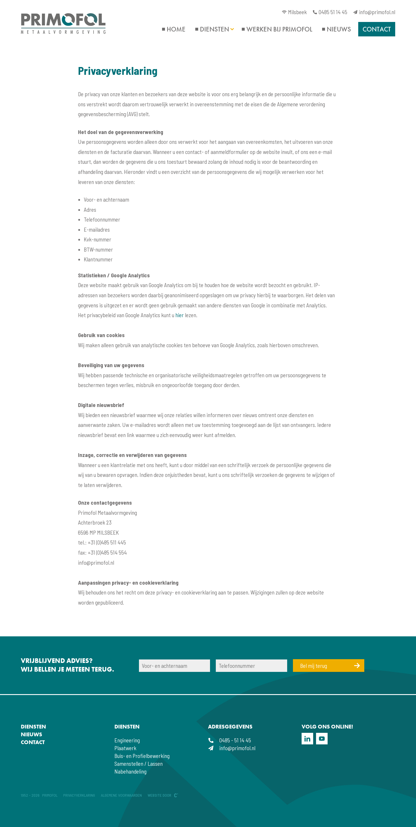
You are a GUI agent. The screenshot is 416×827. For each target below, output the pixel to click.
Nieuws (339, 29)
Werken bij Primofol (279, 29)
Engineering (127, 740)
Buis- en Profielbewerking (142, 755)
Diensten (214, 29)
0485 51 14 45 (330, 12)
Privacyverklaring (79, 795)
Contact (377, 29)
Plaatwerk (125, 748)
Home (176, 29)
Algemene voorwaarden (121, 795)
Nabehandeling (130, 771)
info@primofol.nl (374, 12)
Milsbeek (294, 12)
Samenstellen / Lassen (138, 763)
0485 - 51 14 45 (229, 740)
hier (179, 315)
